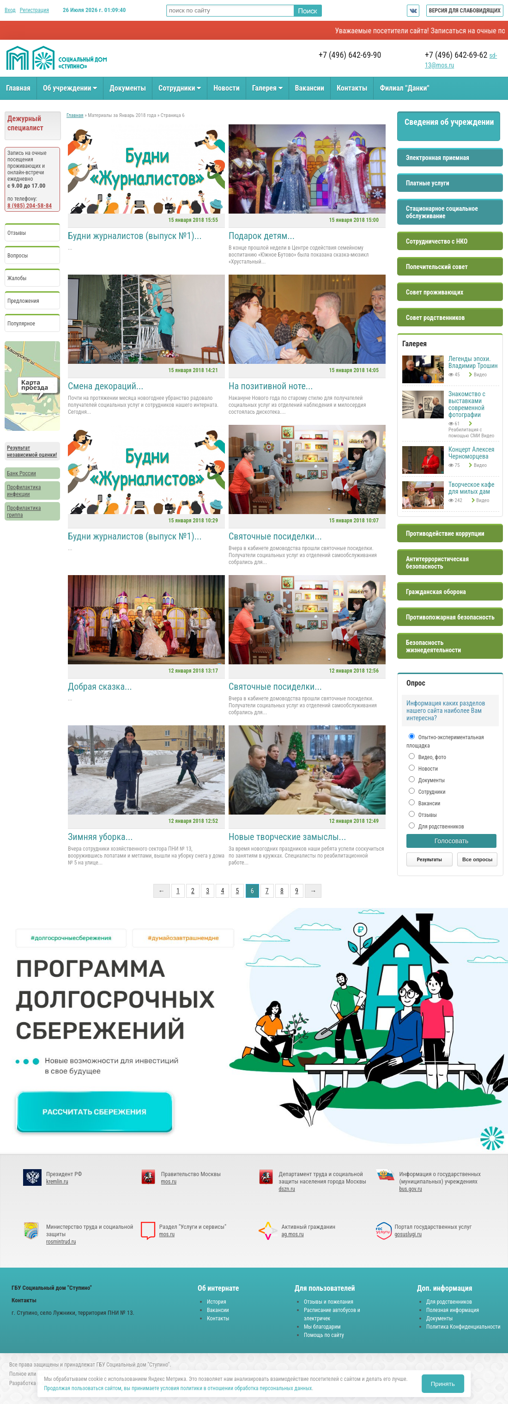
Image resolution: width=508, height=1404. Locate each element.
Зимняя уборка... (100, 836)
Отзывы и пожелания (328, 1302)
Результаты (429, 860)
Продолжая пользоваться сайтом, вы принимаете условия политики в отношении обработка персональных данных (178, 1388)
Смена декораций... (106, 386)
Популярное (21, 323)
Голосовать (452, 841)
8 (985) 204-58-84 (29, 205)
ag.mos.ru (293, 1234)
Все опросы (477, 859)
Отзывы (16, 233)
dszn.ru (287, 1189)
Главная (18, 88)
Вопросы (17, 255)
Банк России (21, 473)
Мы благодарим (322, 1327)
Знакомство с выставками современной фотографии (466, 404)
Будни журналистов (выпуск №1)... (135, 235)
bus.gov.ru (410, 1189)
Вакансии (309, 88)
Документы (127, 88)
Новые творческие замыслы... (287, 836)
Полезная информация (452, 1310)
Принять (443, 1383)
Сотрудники (179, 88)
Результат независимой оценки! (32, 451)
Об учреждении (70, 88)
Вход (10, 10)
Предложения (23, 301)
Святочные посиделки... (275, 536)
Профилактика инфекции (24, 490)
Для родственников (440, 826)
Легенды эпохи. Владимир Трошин (473, 362)
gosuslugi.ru (408, 1234)
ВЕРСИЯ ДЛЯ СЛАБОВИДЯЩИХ (465, 10)
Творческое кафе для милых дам (471, 488)
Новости (226, 88)
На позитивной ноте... (271, 386)
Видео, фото (431, 757)
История (216, 1302)
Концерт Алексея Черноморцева (471, 453)
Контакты (352, 88)
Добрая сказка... (100, 686)
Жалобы (16, 278)
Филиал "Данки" (404, 88)
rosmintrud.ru (61, 1241)
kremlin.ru (57, 1181)
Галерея (267, 88)
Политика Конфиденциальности (463, 1327)
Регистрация (34, 10)
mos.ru (168, 1181)
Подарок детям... (262, 235)
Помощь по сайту (324, 1335)
